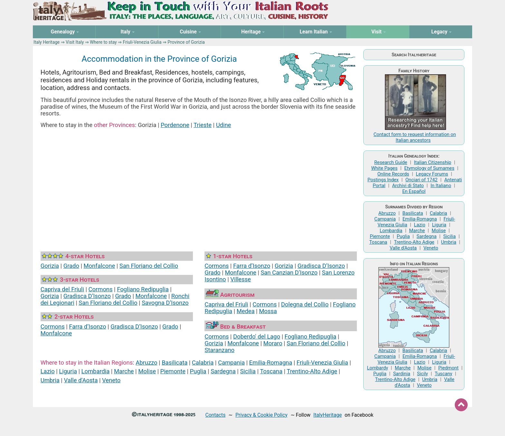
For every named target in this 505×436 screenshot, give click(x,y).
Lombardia (95, 371)
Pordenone (175, 125)
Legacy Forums (432, 174)
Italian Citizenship (432, 162)
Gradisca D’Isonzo (87, 296)
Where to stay (103, 42)
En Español (413, 191)
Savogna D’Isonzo (165, 302)
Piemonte (173, 371)
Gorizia (50, 265)
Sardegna (223, 371)
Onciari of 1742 (421, 180)
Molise (147, 371)
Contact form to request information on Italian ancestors (415, 137)
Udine (223, 125)
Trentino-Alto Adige (312, 371)
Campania (231, 362)
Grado (71, 265)
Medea (246, 311)
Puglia (198, 371)
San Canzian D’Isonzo (289, 272)
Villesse (240, 279)
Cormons (101, 289)
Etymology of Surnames (429, 168)
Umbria (50, 380)
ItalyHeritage (327, 415)
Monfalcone (99, 265)
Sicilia (247, 371)
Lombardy (377, 368)
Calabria (203, 362)
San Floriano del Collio (148, 265)
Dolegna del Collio (305, 304)
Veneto (111, 380)
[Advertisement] (199, 182)
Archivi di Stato (408, 185)
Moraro (272, 343)
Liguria (68, 371)
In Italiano (441, 185)
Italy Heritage (46, 42)
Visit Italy (75, 42)
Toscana (271, 371)
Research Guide (390, 162)
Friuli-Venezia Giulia (142, 42)
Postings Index (383, 180)
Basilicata (174, 362)
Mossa (268, 311)
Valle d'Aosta (81, 380)
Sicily (422, 374)
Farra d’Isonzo (87, 326)
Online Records (393, 174)
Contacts (215, 415)
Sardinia (401, 374)
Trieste (203, 125)
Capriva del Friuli (62, 289)
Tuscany (444, 374)
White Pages (384, 168)
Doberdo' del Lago (256, 336)
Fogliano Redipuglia (143, 289)
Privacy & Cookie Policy (261, 415)
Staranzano (219, 350)
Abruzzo (146, 362)
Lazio (48, 371)
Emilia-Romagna (270, 362)
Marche (124, 371)
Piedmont (448, 368)
